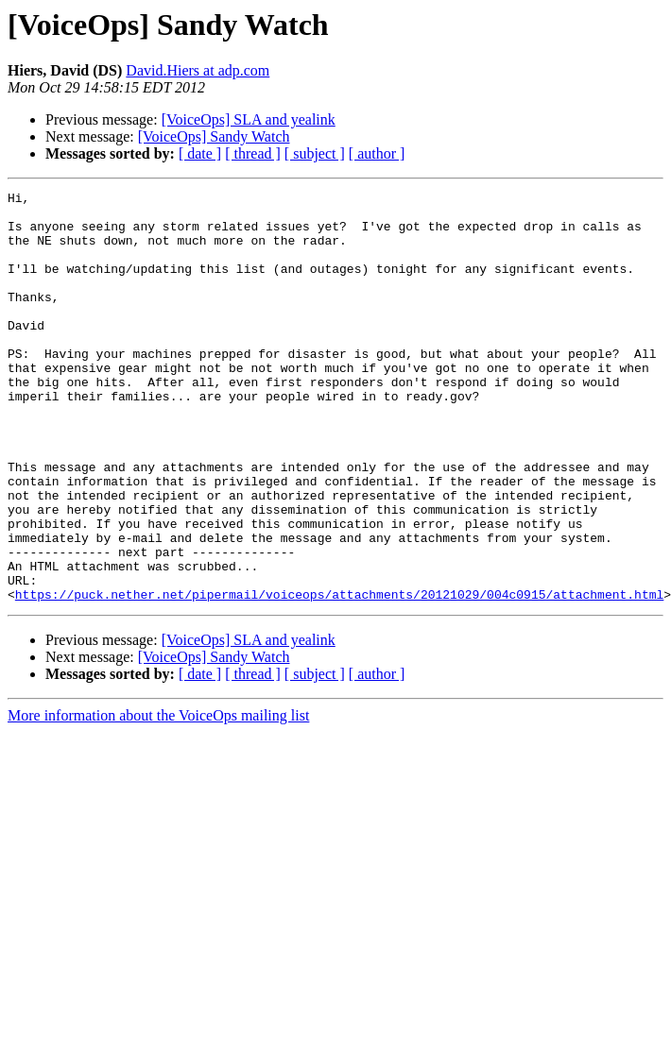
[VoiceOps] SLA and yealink (249, 119)
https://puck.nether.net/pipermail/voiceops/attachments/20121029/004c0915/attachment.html (339, 676)
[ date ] (200, 153)
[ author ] (377, 153)
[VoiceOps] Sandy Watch (214, 136)
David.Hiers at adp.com (197, 70)
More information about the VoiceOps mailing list (158, 797)
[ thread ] (253, 153)
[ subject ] (314, 153)
